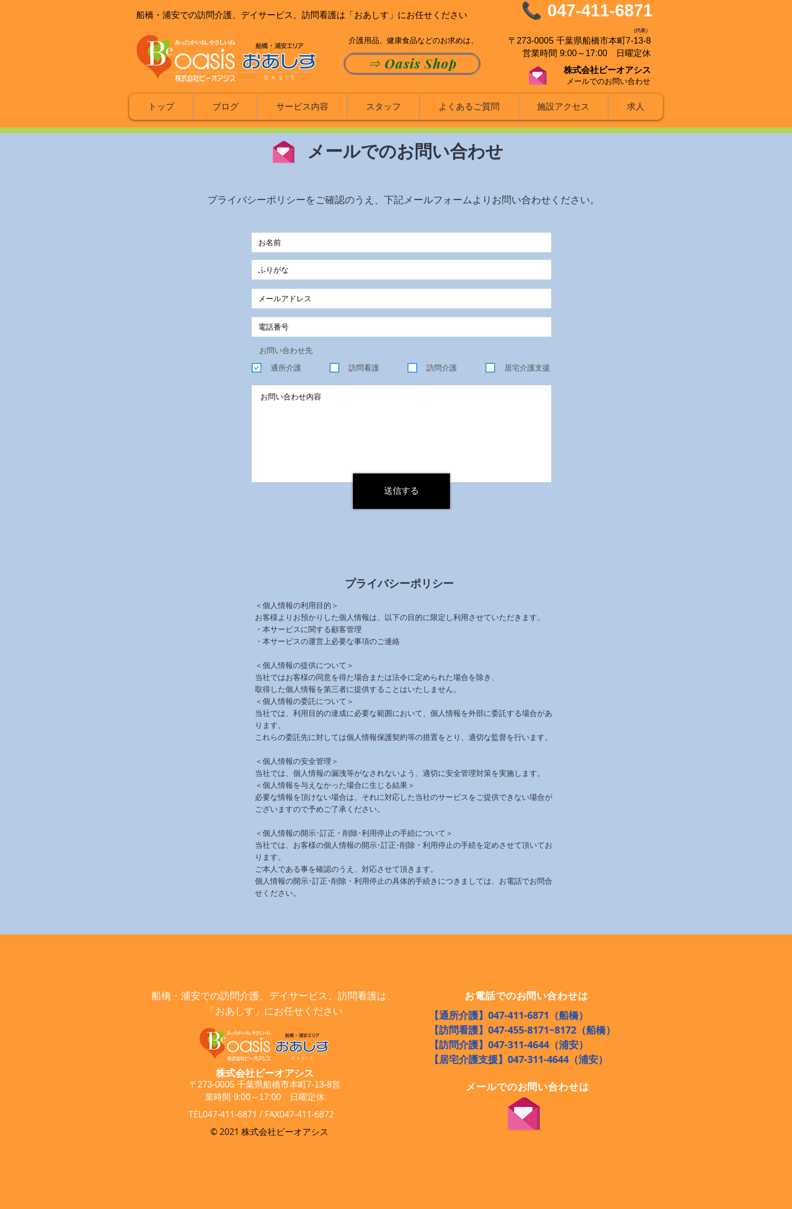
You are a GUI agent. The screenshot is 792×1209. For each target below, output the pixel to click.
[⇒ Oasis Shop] (412, 64)
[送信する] (401, 491)
